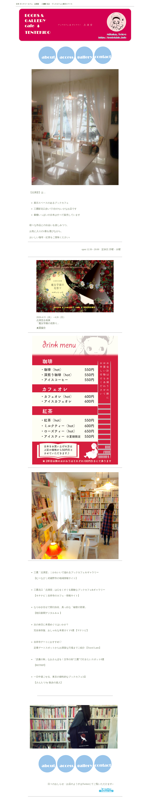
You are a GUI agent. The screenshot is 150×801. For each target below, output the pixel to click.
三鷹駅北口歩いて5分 (45, 209)
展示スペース (41, 203)
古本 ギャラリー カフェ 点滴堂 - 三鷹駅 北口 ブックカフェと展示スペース (44, 4)
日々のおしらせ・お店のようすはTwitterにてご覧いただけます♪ (80, 784)
